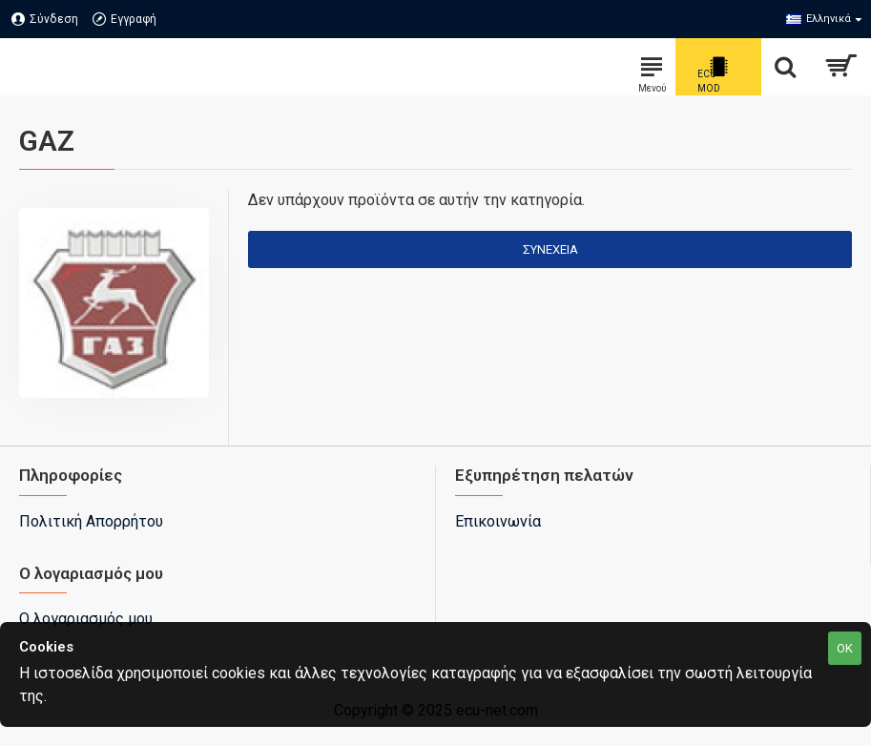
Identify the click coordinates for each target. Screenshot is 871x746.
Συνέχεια (550, 249)
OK (845, 648)
